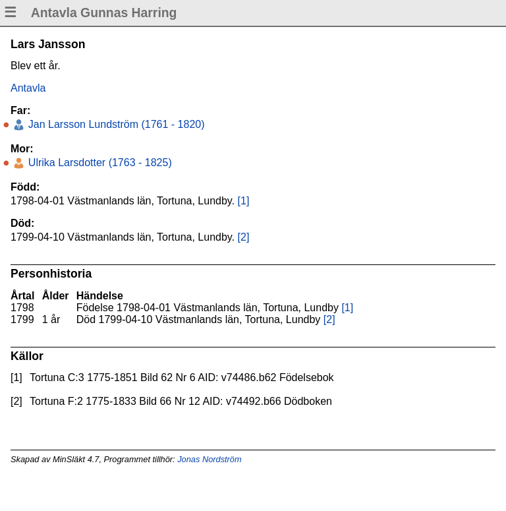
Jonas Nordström (209, 459)
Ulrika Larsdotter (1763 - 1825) (98, 162)
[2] (244, 237)
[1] (244, 200)
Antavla (28, 88)
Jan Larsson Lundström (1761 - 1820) (114, 124)
